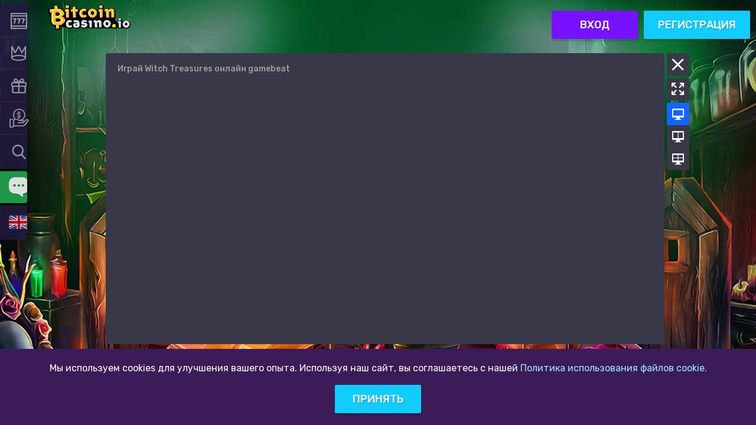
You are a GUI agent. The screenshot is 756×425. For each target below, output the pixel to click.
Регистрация (697, 17)
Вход (595, 17)
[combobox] (17, 151)
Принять (378, 399)
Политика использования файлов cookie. (613, 368)
